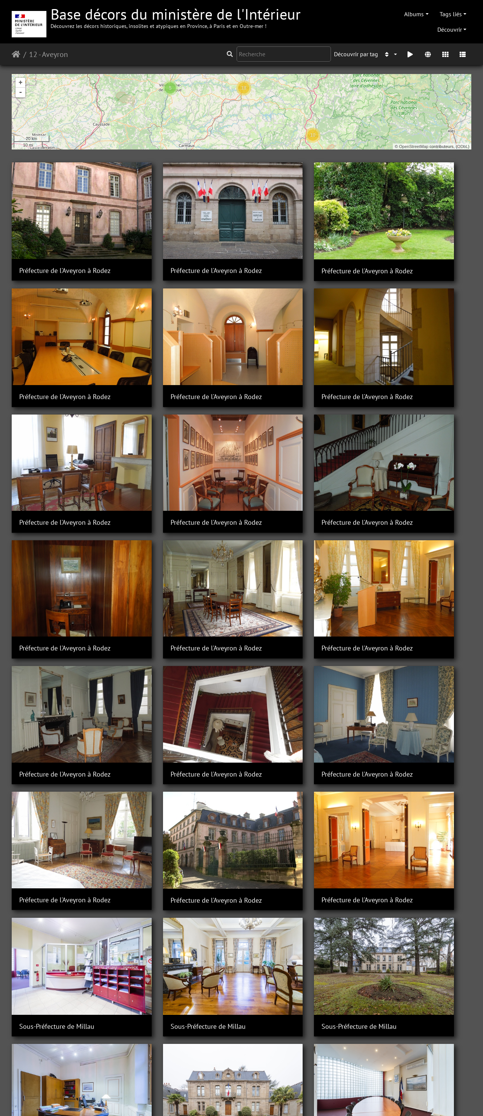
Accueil (16, 54)
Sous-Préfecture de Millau (292, 659)
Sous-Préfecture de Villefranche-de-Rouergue (65, 967)
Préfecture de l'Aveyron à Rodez (65, 247)
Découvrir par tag (356, 54)
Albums (414, 14)
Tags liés (451, 14)
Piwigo (155, 1100)
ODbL (462, 146)
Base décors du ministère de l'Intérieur (176, 16)
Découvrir (449, 29)
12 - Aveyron (48, 54)
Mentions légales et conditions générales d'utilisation (302, 1100)
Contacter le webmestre (198, 1100)
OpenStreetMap (414, 146)
